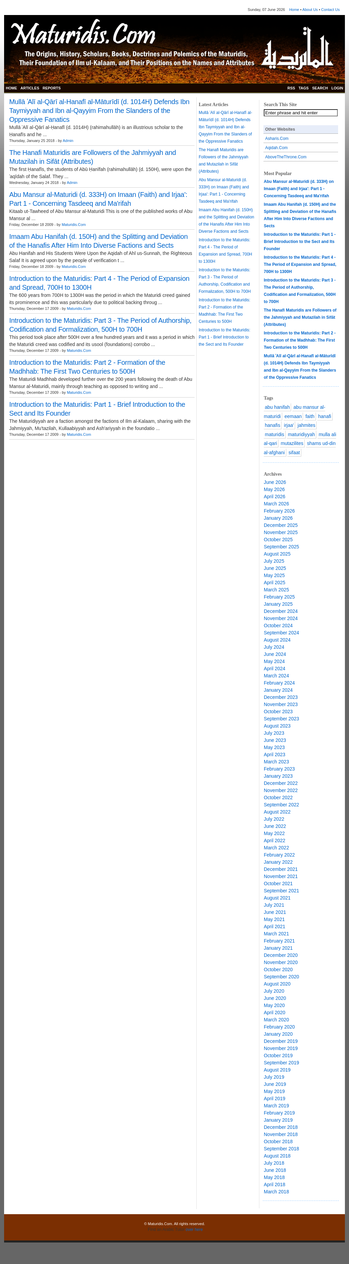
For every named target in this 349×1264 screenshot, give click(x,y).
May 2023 (274, 747)
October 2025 (278, 539)
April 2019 (274, 1098)
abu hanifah (277, 407)
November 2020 (281, 962)
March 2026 (276, 503)
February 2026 (279, 511)
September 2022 (281, 804)
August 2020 (277, 984)
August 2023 (277, 726)
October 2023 (278, 711)
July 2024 (274, 647)
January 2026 (278, 518)
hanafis (272, 425)
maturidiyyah (301, 434)
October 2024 (278, 625)
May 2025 (274, 575)
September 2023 (281, 718)
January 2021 (278, 948)
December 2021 (281, 869)
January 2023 (278, 776)
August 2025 (277, 554)
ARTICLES (29, 88)
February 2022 (279, 855)
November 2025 (281, 532)
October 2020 (278, 969)
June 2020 (275, 998)
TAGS (304, 88)
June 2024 (275, 654)
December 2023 (281, 697)
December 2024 (281, 611)
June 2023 (275, 740)
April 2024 (274, 668)
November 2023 (281, 704)
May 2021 (274, 919)
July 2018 (274, 1163)
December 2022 (281, 783)
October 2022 (278, 797)
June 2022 (275, 826)
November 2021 (281, 876)
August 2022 (277, 812)
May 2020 (274, 1005)
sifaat (294, 452)
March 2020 (276, 1019)
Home (294, 10)
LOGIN (337, 88)
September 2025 (281, 546)
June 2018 (275, 1170)
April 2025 (274, 582)
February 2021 (279, 941)
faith (309, 416)
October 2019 (278, 1055)
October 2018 (278, 1141)
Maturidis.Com (74, 224)
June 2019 (275, 1084)
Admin (68, 141)
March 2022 (276, 847)
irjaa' (289, 425)
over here (194, 1229)
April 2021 (274, 926)
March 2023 (276, 761)
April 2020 (274, 1012)
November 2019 (281, 1048)
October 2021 (278, 883)
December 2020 (281, 955)
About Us (310, 10)
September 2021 (281, 890)
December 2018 (281, 1127)
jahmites (306, 425)
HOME (11, 88)
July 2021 (274, 905)
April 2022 (274, 840)
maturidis (274, 434)
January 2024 (278, 690)
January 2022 (278, 862)
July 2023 (274, 733)
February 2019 (279, 1113)
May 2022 (274, 833)
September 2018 (281, 1148)
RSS (291, 88)
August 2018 (277, 1156)
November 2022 (281, 790)
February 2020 (279, 1027)
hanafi (324, 416)
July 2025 (274, 561)
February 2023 (279, 769)
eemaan (293, 416)
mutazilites (292, 443)
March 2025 (276, 589)
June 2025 (275, 568)
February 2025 (279, 597)
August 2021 (277, 898)
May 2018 (274, 1177)
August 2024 (277, 640)
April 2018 (274, 1184)
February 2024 (279, 683)
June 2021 (275, 912)
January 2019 (278, 1120)
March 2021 (276, 933)
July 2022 (274, 819)
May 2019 (274, 1091)
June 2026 (275, 482)
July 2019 (274, 1077)
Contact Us (330, 10)
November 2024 (281, 618)
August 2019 (277, 1070)
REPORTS (52, 88)
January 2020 (278, 1034)
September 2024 (281, 632)
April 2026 (274, 496)
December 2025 (281, 525)
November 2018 (281, 1134)
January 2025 (278, 604)
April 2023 (274, 754)
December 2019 (281, 1041)
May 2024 (274, 661)
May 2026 (274, 489)
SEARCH (320, 88)
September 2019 (281, 1062)
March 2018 (276, 1191)
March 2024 (276, 675)
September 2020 (281, 976)
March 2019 (276, 1105)
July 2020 (274, 991)
